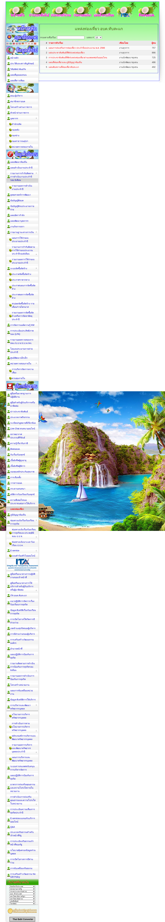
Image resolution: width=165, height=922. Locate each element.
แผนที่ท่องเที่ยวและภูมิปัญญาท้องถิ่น (65, 62)
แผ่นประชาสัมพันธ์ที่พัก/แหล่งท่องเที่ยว (67, 52)
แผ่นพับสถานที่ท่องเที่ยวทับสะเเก (64, 67)
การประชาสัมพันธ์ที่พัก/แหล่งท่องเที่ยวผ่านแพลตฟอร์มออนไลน (78, 57)
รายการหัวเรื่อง (56, 43)
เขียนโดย (123, 43)
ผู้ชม (154, 43)
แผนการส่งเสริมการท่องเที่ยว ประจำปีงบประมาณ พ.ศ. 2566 (77, 48)
